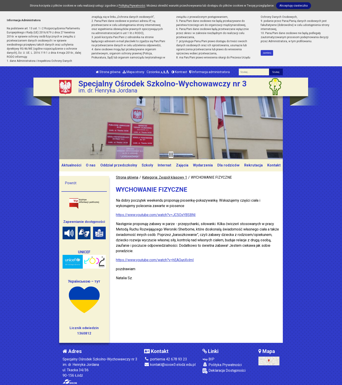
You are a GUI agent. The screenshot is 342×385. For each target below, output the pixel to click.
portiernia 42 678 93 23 (165, 359)
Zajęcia (182, 165)
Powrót (70, 183)
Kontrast (179, 72)
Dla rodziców (228, 165)
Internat (164, 165)
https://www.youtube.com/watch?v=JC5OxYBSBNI (156, 215)
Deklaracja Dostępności (224, 370)
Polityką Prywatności (132, 5)
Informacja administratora (209, 72)
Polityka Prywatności (222, 364)
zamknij (267, 53)
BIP (208, 359)
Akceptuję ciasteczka (293, 5)
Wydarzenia (203, 165)
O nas (91, 165)
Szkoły (147, 165)
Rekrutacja (253, 165)
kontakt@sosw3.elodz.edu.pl (170, 364)
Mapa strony (133, 72)
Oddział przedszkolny (118, 165)
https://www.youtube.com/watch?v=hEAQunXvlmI (155, 260)
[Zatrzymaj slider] (171, 154)
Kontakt (274, 165)
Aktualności (71, 165)
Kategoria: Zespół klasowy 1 (164, 177)
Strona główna (108, 72)
